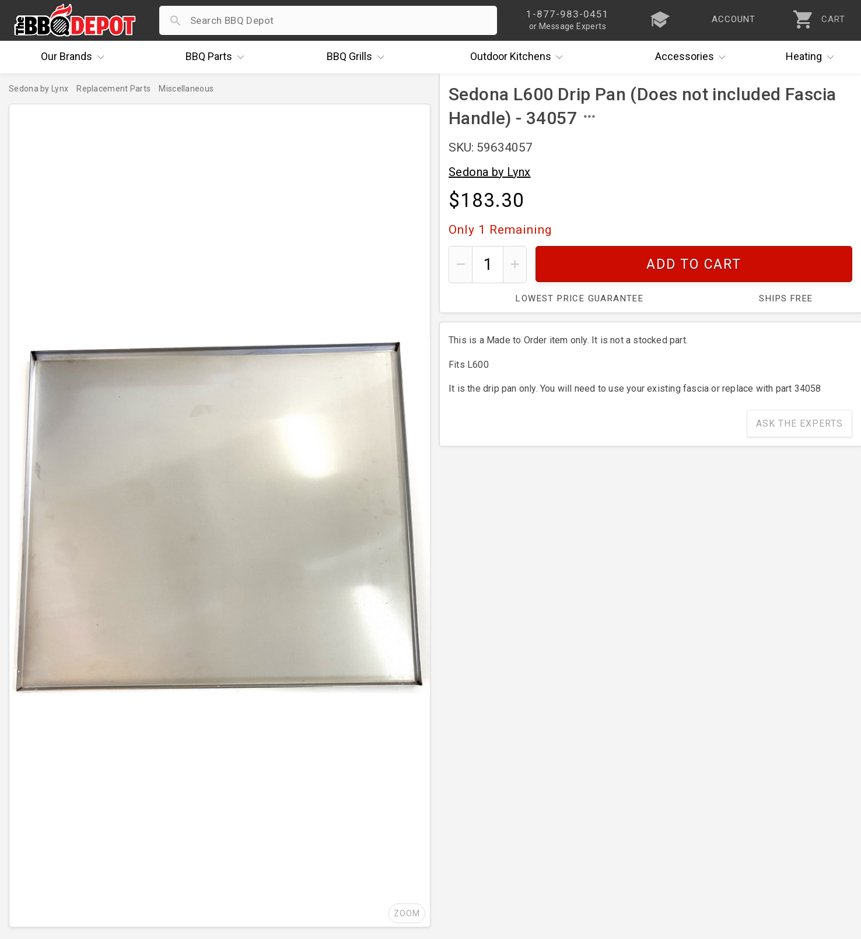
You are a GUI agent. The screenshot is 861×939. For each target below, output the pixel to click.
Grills (358, 57)
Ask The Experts (799, 423)
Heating (812, 57)
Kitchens (519, 57)
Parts (218, 57)
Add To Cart (693, 264)
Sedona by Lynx (490, 172)
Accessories (693, 57)
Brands (75, 57)
